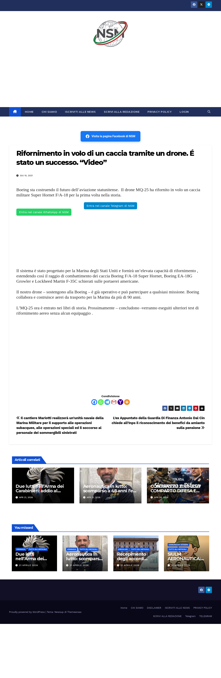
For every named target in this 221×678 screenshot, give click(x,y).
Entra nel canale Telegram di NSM (110, 205)
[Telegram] (107, 402)
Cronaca (21, 549)
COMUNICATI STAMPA (178, 545)
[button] (209, 111)
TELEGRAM (205, 616)
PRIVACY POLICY (159, 111)
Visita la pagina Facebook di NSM (110, 136)
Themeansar (74, 612)
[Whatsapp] (101, 402)
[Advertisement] (111, 79)
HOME (29, 111)
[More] (127, 402)
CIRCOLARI (123, 549)
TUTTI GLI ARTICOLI (38, 549)
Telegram (190, 616)
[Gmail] (114, 402)
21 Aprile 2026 (28, 565)
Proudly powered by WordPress (27, 612)
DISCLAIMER (154, 607)
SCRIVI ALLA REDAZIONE (122, 111)
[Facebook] (94, 402)
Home (124, 607)
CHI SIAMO (49, 111)
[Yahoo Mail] (120, 402)
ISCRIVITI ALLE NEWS (80, 111)
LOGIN (184, 111)
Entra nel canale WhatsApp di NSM (44, 212)
